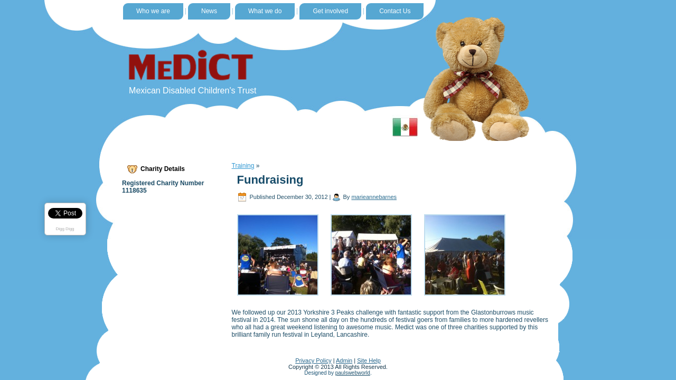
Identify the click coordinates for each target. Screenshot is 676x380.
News (209, 11)
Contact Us (394, 11)
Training (243, 165)
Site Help (369, 360)
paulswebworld (352, 373)
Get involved (330, 11)
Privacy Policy (313, 360)
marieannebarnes (374, 197)
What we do (264, 11)
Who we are (153, 11)
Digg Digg (64, 228)
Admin (344, 360)
